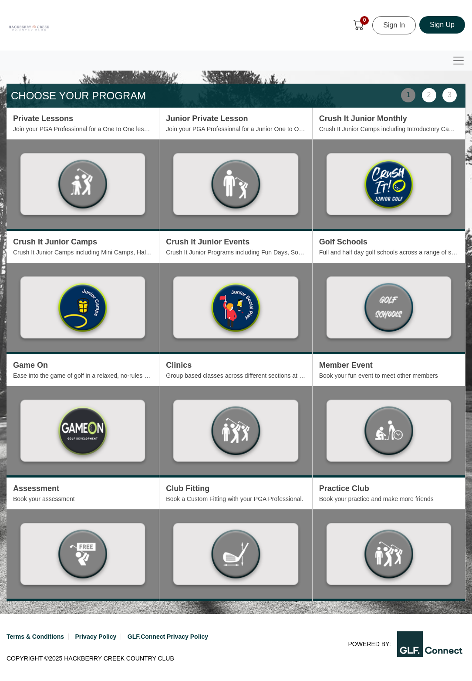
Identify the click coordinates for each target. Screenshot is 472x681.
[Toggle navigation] (458, 60)
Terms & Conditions (35, 636)
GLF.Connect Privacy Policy (168, 636)
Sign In (394, 25)
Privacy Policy (95, 636)
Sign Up (442, 24)
